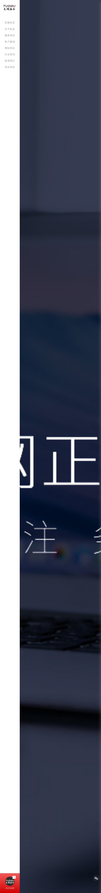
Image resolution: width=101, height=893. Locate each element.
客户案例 (10, 41)
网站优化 (10, 48)
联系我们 (10, 60)
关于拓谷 (10, 29)
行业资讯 (10, 54)
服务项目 (10, 35)
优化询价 (10, 67)
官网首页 (10, 22)
